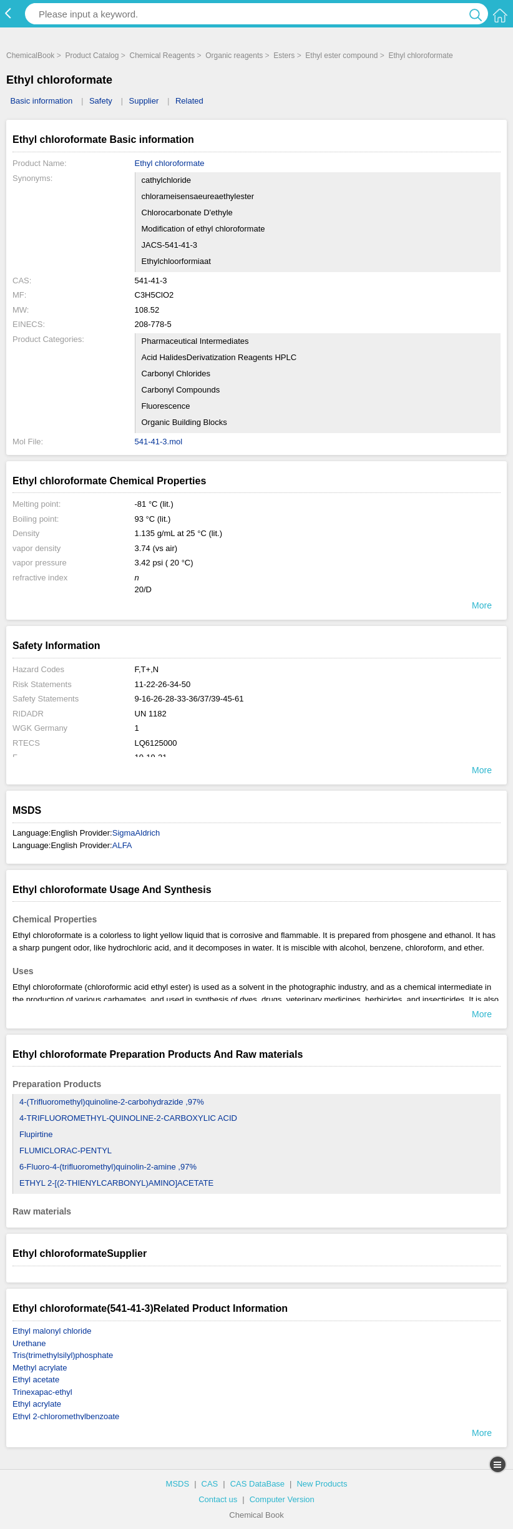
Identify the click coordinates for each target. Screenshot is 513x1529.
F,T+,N (147, 669)
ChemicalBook (30, 55)
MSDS (178, 1483)
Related (189, 100)
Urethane (29, 1343)
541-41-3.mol (159, 441)
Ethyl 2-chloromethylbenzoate (65, 1416)
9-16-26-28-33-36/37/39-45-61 (189, 698)
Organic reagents (234, 55)
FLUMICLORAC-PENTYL (65, 1150)
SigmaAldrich (136, 833)
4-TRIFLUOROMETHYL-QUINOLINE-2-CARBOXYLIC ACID (128, 1118)
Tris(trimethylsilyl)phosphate (62, 1355)
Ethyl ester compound (341, 55)
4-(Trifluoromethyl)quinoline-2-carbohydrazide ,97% (111, 1101)
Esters (284, 55)
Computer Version (282, 1499)
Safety (100, 100)
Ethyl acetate (35, 1379)
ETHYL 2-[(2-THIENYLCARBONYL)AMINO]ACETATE (116, 1183)
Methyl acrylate (39, 1367)
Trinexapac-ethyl (42, 1392)
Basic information (41, 100)
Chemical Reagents (162, 55)
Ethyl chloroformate (420, 55)
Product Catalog (92, 55)
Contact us (217, 1499)
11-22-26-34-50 (163, 684)
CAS (210, 1483)
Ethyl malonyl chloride (51, 1331)
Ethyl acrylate (36, 1404)
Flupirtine (35, 1134)
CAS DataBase (257, 1483)
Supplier (144, 100)
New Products (321, 1483)
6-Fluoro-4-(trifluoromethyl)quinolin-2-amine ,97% (108, 1166)
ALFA (122, 845)
